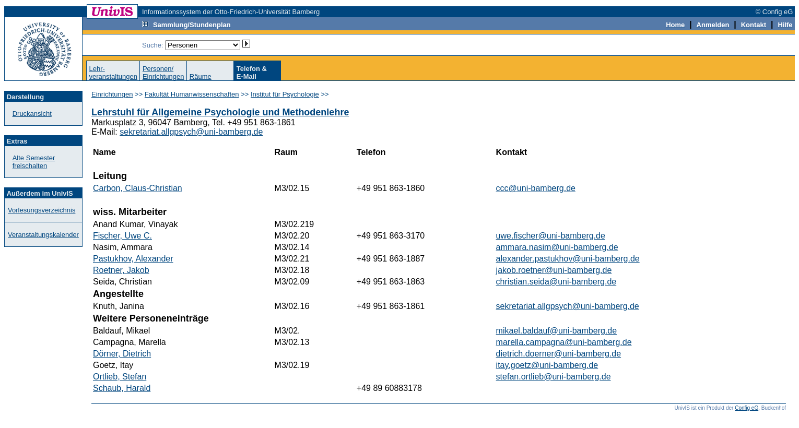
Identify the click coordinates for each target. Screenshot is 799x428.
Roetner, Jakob (121, 270)
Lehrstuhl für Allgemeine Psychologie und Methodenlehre (220, 112)
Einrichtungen (112, 94)
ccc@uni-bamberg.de (535, 188)
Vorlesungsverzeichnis (41, 210)
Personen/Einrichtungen (163, 72)
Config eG (746, 408)
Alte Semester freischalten (34, 162)
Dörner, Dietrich (122, 353)
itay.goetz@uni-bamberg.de (547, 365)
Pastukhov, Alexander (133, 258)
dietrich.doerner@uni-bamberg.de (558, 353)
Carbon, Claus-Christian (137, 188)
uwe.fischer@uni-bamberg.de (550, 235)
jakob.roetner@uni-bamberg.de (554, 270)
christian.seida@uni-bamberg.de (556, 281)
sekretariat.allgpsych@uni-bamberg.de (191, 131)
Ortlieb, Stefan (119, 376)
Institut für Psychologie (285, 94)
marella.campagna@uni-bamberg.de (564, 342)
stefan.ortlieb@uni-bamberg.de (553, 376)
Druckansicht (32, 113)
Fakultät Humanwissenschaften (192, 94)
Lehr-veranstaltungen (113, 72)
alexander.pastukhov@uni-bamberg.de (568, 258)
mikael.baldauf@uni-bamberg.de (556, 330)
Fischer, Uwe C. (122, 235)
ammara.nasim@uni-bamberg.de (557, 247)
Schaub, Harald (121, 388)
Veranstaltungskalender (43, 235)
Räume (201, 76)
